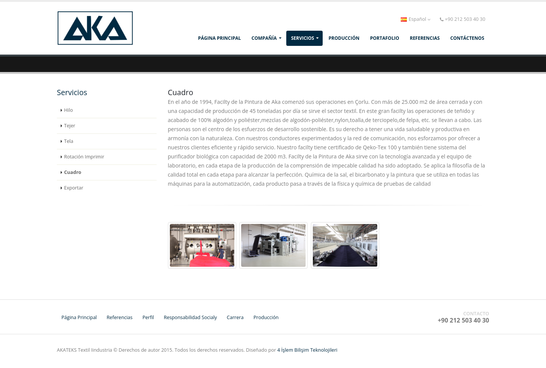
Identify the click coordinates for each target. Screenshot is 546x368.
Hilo (68, 110)
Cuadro (72, 172)
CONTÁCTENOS (467, 38)
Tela (68, 141)
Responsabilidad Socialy (190, 317)
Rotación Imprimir (84, 156)
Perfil (148, 317)
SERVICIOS (302, 38)
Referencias (119, 317)
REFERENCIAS (425, 38)
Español (416, 19)
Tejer (69, 125)
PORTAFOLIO (384, 38)
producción (343, 38)
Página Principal (219, 38)
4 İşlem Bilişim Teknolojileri (307, 350)
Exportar (73, 188)
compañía (263, 38)
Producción (265, 317)
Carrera (235, 317)
